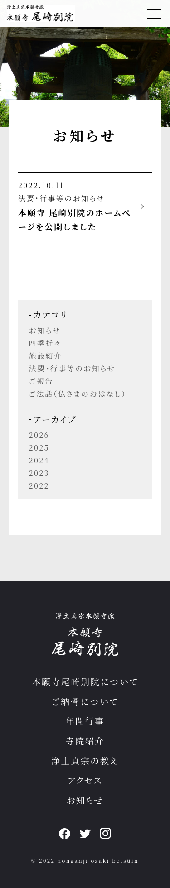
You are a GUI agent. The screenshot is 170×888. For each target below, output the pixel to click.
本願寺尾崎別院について (85, 681)
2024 (39, 460)
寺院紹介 (84, 740)
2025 (39, 447)
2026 (39, 435)
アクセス (85, 780)
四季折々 (45, 343)
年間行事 (84, 721)
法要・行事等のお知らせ (61, 198)
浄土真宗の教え (85, 760)
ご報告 (41, 381)
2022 (39, 485)
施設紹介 (46, 355)
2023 (39, 473)
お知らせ (45, 330)
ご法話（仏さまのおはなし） (77, 394)
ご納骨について (85, 701)
